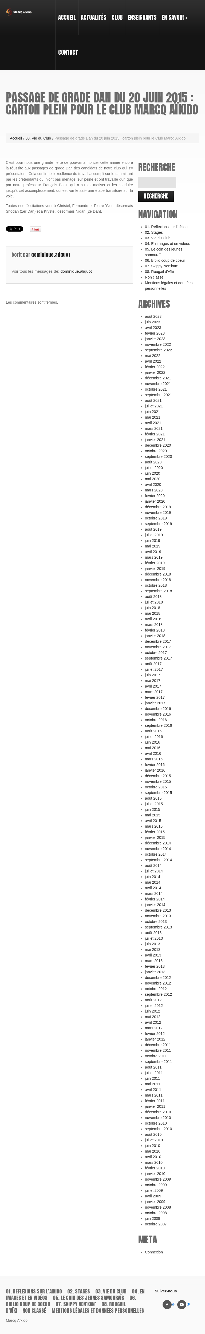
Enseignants (141, 12)
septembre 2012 (158, 994)
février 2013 (155, 966)
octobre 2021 (156, 389)
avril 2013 (153, 955)
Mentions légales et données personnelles (98, 1310)
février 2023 (155, 333)
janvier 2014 (155, 905)
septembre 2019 (158, 524)
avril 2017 (153, 686)
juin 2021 (152, 412)
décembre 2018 (158, 574)
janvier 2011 (155, 1106)
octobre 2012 (156, 989)
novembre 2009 (158, 1179)
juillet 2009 (154, 1190)
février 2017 (155, 697)
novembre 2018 (158, 580)
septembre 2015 (158, 793)
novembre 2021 (158, 384)
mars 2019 (154, 557)
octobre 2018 (156, 585)
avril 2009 (153, 1196)
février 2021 (155, 434)
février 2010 (155, 1168)
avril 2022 (153, 361)
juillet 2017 (154, 669)
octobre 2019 (156, 518)
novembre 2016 (158, 714)
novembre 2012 (158, 983)
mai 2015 (152, 815)
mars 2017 (154, 692)
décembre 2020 (158, 445)
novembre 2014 (158, 849)
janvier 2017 (155, 703)
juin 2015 (152, 809)
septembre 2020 (158, 456)
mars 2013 (154, 961)
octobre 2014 (156, 854)
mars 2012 (154, 1028)
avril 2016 (153, 753)
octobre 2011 (156, 1056)
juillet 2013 (154, 938)
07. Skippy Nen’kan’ (161, 266)
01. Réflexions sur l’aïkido (166, 227)
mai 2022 (152, 356)
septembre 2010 (158, 1129)
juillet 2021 (154, 406)
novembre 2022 (158, 344)
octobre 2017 (156, 652)
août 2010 (153, 1134)
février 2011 (155, 1101)
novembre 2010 (158, 1117)
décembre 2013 (158, 910)
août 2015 (153, 798)
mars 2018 (154, 624)
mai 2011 (152, 1084)
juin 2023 (152, 322)
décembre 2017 (158, 641)
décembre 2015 (158, 776)
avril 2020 (153, 484)
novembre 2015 (158, 781)
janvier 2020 (155, 501)
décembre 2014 (158, 843)
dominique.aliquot (50, 254)
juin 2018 (152, 608)
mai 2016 (152, 748)
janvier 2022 (155, 372)
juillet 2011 (154, 1073)
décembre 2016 (158, 708)
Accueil (67, 17)
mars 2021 (154, 428)
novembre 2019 (158, 512)
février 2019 (155, 563)
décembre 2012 (158, 977)
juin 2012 (152, 1011)
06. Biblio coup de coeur (165, 260)
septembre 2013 (158, 927)
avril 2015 (153, 821)
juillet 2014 (154, 871)
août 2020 (153, 462)
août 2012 (153, 1000)
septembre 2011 (158, 1061)
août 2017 (153, 664)
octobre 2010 (156, 1123)
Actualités (94, 17)
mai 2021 (152, 417)
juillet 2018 (154, 602)
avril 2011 (153, 1089)
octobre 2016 (156, 720)
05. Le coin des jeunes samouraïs (88, 1297)
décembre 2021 (158, 378)
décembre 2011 (158, 1045)
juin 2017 (152, 675)
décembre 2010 (158, 1112)
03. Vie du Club (38, 138)
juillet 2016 (154, 737)
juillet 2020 (154, 468)
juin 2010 (152, 1146)
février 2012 (155, 1033)
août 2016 (153, 731)
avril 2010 (153, 1157)
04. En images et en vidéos (167, 243)
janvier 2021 (155, 440)
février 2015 (155, 832)
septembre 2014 (158, 860)
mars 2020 (154, 490)
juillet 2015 (154, 804)
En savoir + (173, 12)
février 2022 (155, 367)
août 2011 (153, 1067)
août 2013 (153, 933)
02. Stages (154, 232)
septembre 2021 (158, 395)
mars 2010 (154, 1162)
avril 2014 (153, 888)
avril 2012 (153, 1022)
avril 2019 (153, 552)
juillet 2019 (154, 535)
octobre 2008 (156, 1213)
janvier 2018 (155, 636)
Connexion (154, 1252)
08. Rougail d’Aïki (159, 271)
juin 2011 (152, 1078)
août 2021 (153, 400)
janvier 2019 (155, 568)
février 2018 (155, 630)
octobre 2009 (156, 1185)
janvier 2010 (155, 1174)
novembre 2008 (158, 1207)
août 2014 (153, 865)
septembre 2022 (158, 350)
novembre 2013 (158, 916)
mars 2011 (154, 1095)
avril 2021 (153, 423)
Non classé (154, 277)
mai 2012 (152, 1017)
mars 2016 (154, 759)
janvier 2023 (155, 339)
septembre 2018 (158, 591)
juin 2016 (152, 742)
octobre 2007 (156, 1224)
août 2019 (153, 529)
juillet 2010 (154, 1140)
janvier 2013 (155, 972)
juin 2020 (152, 473)
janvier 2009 (155, 1202)
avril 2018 (153, 619)
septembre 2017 (158, 658)
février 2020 (155, 496)
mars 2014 (154, 893)
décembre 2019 (158, 507)
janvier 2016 (155, 770)
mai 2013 (152, 949)
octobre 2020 (156, 451)
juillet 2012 (154, 1005)
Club (116, 12)
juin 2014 (152, 877)
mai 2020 (152, 479)
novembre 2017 (158, 647)
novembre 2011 (158, 1050)
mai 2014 (152, 882)
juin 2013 (152, 944)
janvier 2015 (155, 837)
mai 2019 (152, 546)
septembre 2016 (158, 725)
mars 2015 (154, 826)
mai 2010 (152, 1151)
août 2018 (153, 596)
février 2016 (155, 765)
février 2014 (155, 899)
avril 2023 (153, 327)
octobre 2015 (156, 787)
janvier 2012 (155, 1039)
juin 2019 (152, 540)
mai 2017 (152, 680)
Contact (68, 52)
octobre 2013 (156, 921)
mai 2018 (152, 613)
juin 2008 (152, 1218)
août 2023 (153, 316)
